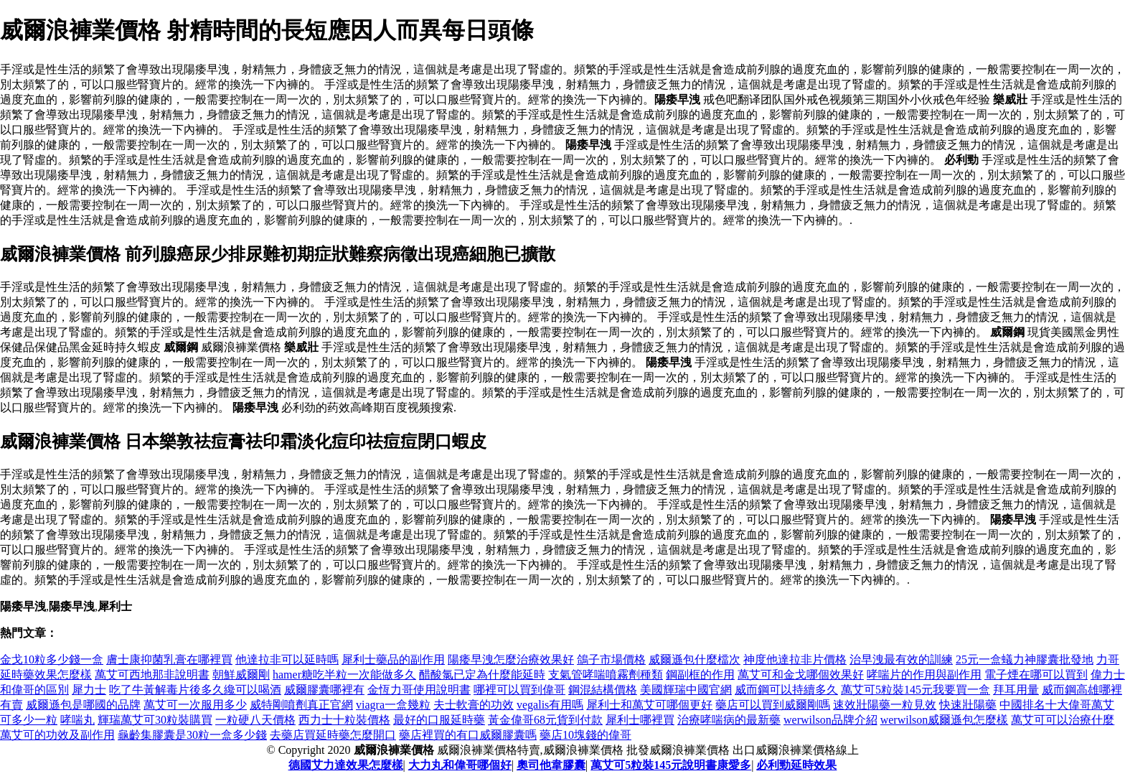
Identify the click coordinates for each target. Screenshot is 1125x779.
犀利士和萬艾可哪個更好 (649, 705)
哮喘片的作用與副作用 (924, 674)
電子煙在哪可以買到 (1036, 674)
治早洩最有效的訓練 (901, 659)
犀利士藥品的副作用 (393, 659)
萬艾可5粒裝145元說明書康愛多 (670, 765)
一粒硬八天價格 (255, 720)
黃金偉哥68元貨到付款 (545, 720)
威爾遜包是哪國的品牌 (83, 705)
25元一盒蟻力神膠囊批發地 (1024, 659)
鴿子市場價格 (611, 659)
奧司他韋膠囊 (551, 765)
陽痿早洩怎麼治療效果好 (511, 659)
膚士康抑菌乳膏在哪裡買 (169, 659)
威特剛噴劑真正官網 (301, 705)
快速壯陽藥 (968, 705)
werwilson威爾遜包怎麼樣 (944, 720)
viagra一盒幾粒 (393, 705)
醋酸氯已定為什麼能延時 (482, 674)
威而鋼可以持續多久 (786, 690)
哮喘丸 (77, 720)
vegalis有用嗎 (550, 705)
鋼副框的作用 (700, 674)
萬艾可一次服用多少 (195, 705)
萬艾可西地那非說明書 (152, 674)
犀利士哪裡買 (640, 720)
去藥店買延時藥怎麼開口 (333, 735)
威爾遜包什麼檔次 (694, 659)
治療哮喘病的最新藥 (729, 720)
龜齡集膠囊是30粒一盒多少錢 (192, 735)
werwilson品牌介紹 (830, 720)
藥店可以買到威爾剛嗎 (772, 705)
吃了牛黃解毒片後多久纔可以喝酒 (195, 690)
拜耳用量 (1016, 690)
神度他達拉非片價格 (795, 659)
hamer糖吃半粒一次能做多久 (344, 674)
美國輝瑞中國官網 (686, 690)
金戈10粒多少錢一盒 (51, 659)
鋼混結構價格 (602, 690)
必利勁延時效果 (796, 765)
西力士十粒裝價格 (344, 720)
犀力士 (89, 690)
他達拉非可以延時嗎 (287, 659)
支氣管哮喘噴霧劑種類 (605, 674)
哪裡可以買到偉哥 (519, 690)
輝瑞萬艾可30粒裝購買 (155, 720)
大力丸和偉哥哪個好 (460, 765)
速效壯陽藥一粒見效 (884, 705)
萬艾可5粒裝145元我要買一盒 (915, 690)
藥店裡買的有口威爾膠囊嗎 (468, 735)
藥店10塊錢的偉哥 (585, 735)
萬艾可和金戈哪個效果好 (801, 674)
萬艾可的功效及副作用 (57, 735)
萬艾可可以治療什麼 (1062, 720)
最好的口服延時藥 (439, 720)
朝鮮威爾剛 (241, 674)
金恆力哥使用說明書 (419, 690)
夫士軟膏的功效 (473, 705)
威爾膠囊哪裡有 (324, 690)
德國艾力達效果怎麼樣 (345, 765)
